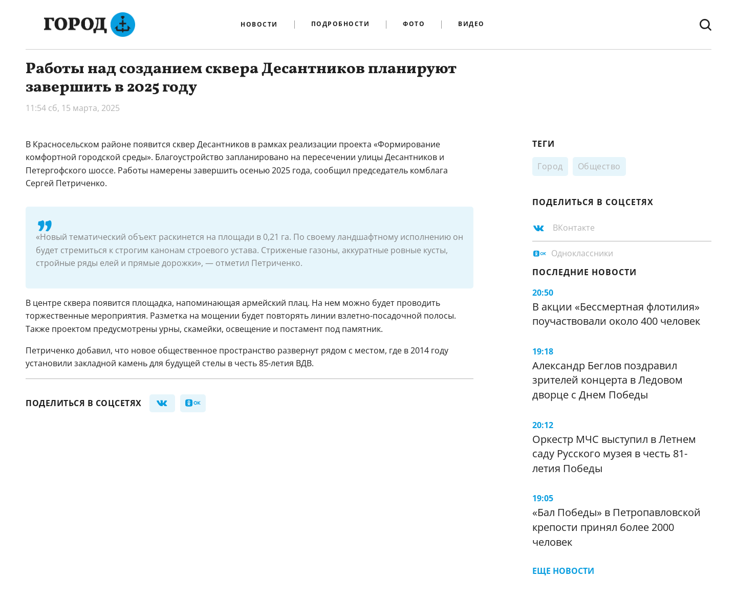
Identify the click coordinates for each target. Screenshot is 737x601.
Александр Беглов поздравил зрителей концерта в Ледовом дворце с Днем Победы (607, 380)
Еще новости (563, 570)
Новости (259, 24)
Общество (599, 166)
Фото (414, 24)
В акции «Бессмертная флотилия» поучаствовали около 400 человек (616, 314)
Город (550, 166)
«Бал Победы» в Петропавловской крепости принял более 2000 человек (616, 526)
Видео (471, 24)
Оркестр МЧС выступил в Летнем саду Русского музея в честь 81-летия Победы (614, 453)
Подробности (340, 24)
